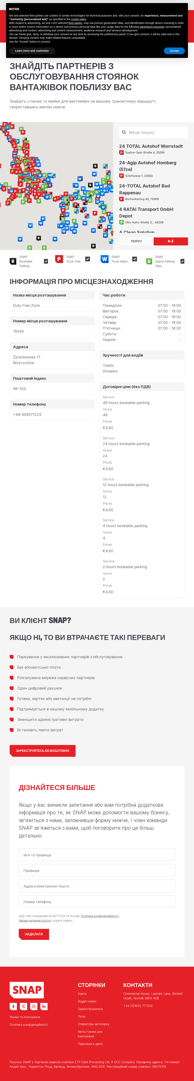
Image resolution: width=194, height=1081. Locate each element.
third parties (75, 23)
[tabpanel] (153, 180)
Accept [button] (174, 50)
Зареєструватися (90, 1009)
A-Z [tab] (171, 241)
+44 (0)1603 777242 (138, 1006)
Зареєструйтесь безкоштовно (42, 751)
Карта (82, 994)
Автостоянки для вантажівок (90, 1034)
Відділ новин (87, 1001)
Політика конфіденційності (100, 916)
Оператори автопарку (94, 1024)
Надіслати (34, 934)
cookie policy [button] (78, 19)
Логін (81, 1016)
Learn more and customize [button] (32, 50)
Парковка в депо (90, 1044)
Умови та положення (25, 1017)
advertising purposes (152, 26)
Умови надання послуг (35, 920)
